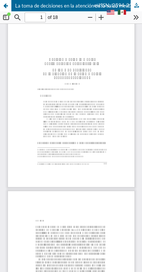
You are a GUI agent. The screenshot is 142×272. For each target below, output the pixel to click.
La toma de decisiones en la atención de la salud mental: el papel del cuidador (78, 6)
